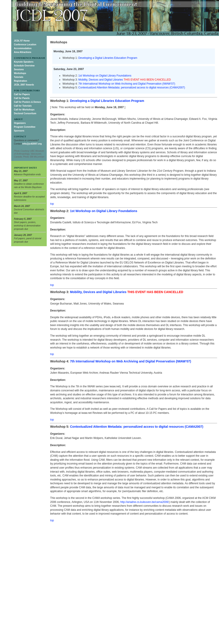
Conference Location (25, 44)
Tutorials (18, 77)
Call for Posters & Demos (27, 102)
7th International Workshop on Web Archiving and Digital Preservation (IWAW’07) (126, 83)
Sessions (19, 69)
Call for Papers (22, 94)
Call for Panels (21, 98)
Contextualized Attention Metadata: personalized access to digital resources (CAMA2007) (131, 87)
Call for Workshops (24, 109)
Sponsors (19, 130)
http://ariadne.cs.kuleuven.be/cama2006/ (144, 502)
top (52, 203)
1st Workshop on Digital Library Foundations (104, 75)
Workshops (20, 73)
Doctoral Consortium (25, 113)
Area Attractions (22, 52)
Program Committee (24, 127)
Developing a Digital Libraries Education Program (107, 57)
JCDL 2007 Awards (24, 84)
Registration (20, 81)
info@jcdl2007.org (32, 143)
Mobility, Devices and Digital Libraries (100, 79)
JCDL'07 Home (22, 40)
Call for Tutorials (23, 106)
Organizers (20, 123)
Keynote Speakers (23, 62)
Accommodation (22, 48)
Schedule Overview (24, 65)
